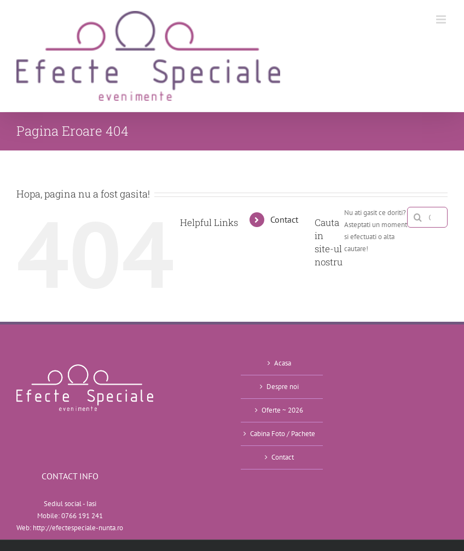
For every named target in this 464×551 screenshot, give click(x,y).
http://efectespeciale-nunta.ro (78, 527)
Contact (284, 219)
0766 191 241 (82, 515)
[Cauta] (417, 217)
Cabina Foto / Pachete (282, 433)
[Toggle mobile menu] (442, 19)
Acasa (282, 363)
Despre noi (282, 386)
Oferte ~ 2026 (282, 410)
